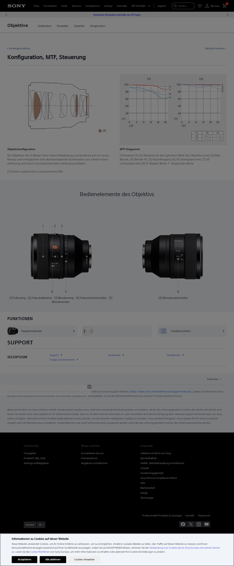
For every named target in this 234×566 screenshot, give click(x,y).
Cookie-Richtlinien (40, 551)
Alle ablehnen (53, 559)
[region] (117, 549)
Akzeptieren (24, 559)
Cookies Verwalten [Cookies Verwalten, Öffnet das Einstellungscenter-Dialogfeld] (84, 559)
